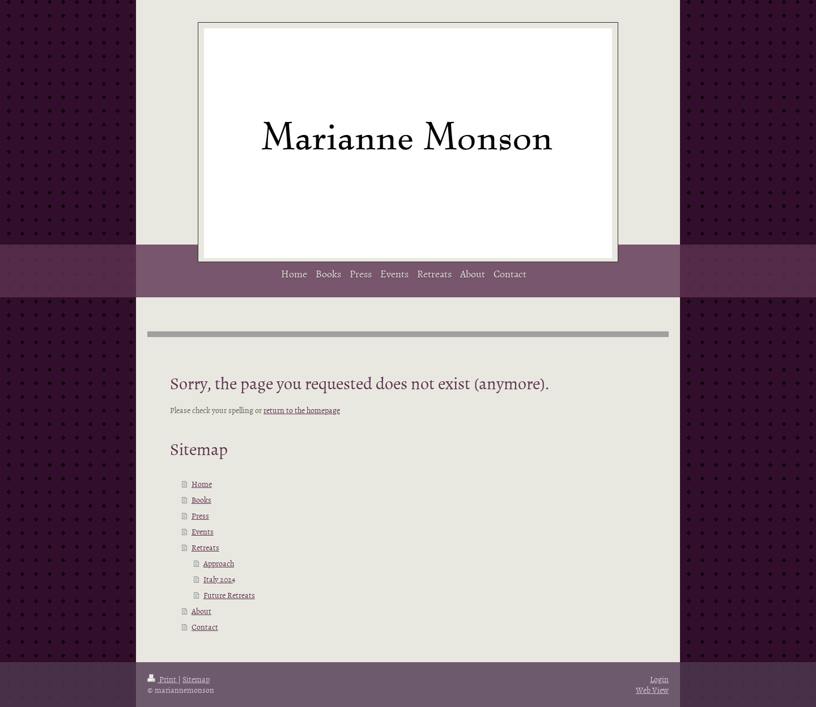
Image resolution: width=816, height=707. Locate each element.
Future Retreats (229, 595)
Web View (652, 690)
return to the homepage (302, 410)
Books (201, 500)
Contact (205, 627)
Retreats (205, 547)
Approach (218, 563)
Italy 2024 (219, 579)
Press (200, 515)
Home (202, 484)
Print (162, 679)
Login (659, 679)
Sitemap (196, 679)
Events (203, 531)
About (201, 611)
